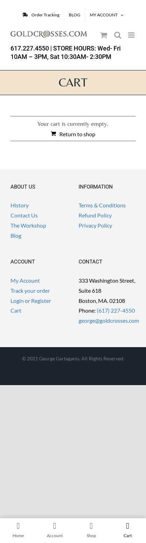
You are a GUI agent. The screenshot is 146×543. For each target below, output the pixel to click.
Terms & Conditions (102, 205)
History (19, 205)
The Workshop (28, 225)
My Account (25, 280)
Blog (15, 235)
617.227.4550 (29, 48)
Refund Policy (95, 215)
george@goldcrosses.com (109, 320)
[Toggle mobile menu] (132, 35)
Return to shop (77, 134)
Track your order (30, 290)
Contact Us (24, 215)
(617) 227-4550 (116, 310)
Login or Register (30, 300)
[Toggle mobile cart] (103, 35)
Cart (15, 310)
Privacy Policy (95, 225)
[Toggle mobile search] (117, 35)
